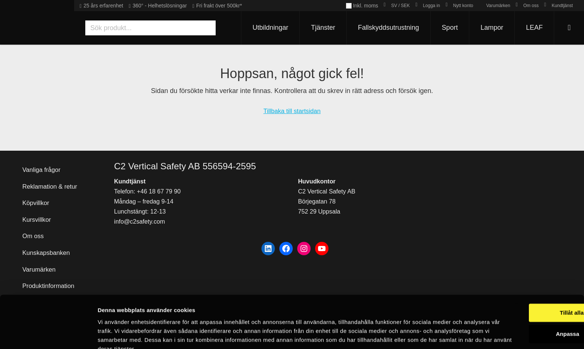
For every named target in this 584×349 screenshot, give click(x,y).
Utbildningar (267, 27)
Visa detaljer (114, 334)
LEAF (530, 27)
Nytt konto (463, 5)
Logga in (431, 5)
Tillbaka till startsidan (292, 111)
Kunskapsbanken (48, 247)
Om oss (531, 5)
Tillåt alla (522, 278)
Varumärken (498, 5)
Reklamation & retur (52, 175)
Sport (446, 27)
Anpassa (522, 299)
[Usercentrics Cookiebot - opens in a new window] (48, 334)
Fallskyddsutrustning (384, 27)
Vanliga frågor (43, 157)
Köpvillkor (36, 193)
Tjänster (319, 27)
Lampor (488, 27)
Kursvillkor (37, 211)
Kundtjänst (562, 5)
